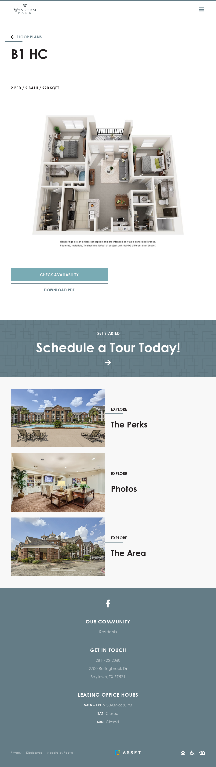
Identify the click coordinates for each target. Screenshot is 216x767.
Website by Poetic (60, 753)
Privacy (16, 753)
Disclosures (34, 753)
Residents (108, 631)
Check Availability (59, 274)
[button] (204, 9)
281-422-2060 (108, 660)
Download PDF (59, 290)
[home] (25, 9)
